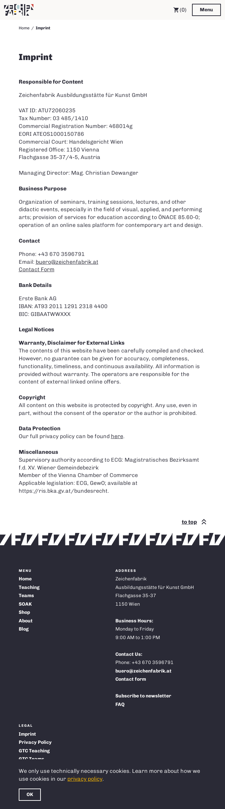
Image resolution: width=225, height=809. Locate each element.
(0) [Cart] (180, 9)
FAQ (120, 704)
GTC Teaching (34, 751)
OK (30, 794)
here (117, 436)
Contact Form (36, 269)
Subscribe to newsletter (143, 696)
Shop (24, 612)
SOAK (25, 604)
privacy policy (84, 779)
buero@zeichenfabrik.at (67, 262)
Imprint (27, 734)
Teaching (29, 587)
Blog (24, 629)
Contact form (130, 679)
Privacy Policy (35, 742)
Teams (26, 595)
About (26, 621)
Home (24, 28)
